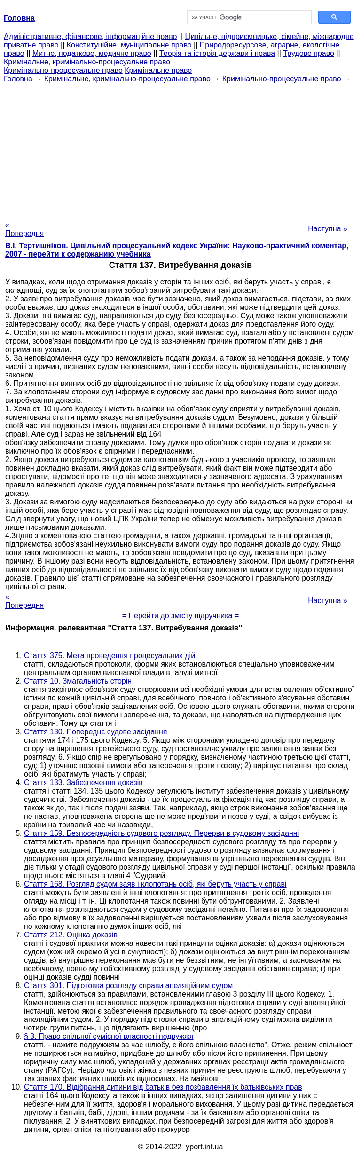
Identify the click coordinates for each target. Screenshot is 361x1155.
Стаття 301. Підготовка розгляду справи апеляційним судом (128, 986)
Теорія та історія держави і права (217, 53)
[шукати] (248, 17)
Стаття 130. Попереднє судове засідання (95, 732)
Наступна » (327, 229)
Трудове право (308, 53)
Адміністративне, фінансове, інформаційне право (90, 36)
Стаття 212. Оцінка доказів (71, 935)
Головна (18, 79)
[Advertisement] (180, 149)
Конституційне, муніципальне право (129, 45)
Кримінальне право (158, 70)
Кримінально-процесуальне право (63, 70)
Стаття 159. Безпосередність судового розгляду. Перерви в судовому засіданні (161, 833)
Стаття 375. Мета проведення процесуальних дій (109, 656)
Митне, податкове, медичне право (91, 53)
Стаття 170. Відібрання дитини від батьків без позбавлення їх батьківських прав (163, 1087)
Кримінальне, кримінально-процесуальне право (87, 62)
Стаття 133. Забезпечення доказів (83, 782)
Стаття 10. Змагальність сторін (78, 681)
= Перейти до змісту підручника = (180, 616)
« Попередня (24, 229)
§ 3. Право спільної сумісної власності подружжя (109, 1036)
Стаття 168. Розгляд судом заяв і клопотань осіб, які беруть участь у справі (155, 884)
